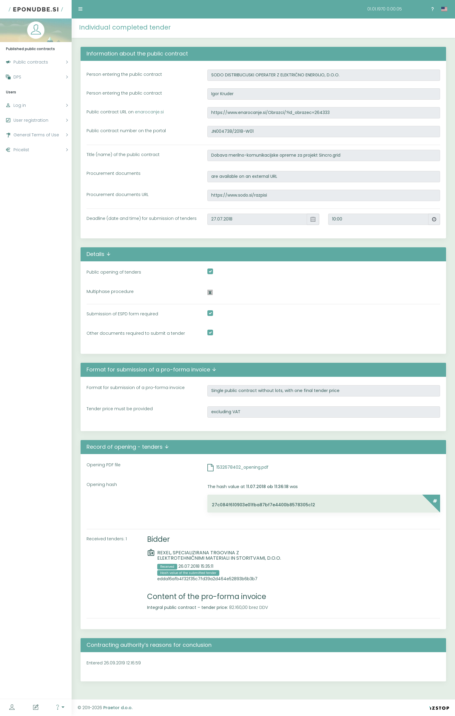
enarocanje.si (149, 112)
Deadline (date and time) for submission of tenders (142, 218)
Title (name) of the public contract (123, 155)
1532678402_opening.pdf (242, 467)
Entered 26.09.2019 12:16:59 (114, 663)
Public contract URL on (125, 112)
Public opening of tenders (114, 272)
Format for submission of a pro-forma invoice (136, 388)
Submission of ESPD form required (122, 314)
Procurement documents (114, 173)
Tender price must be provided (120, 409)
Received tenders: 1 (107, 539)
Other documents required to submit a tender (136, 333)
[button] (60, 707)
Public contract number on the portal (126, 131)
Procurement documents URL (118, 194)
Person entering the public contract (124, 74)
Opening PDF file (104, 465)
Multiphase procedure (110, 291)
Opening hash (102, 484)
